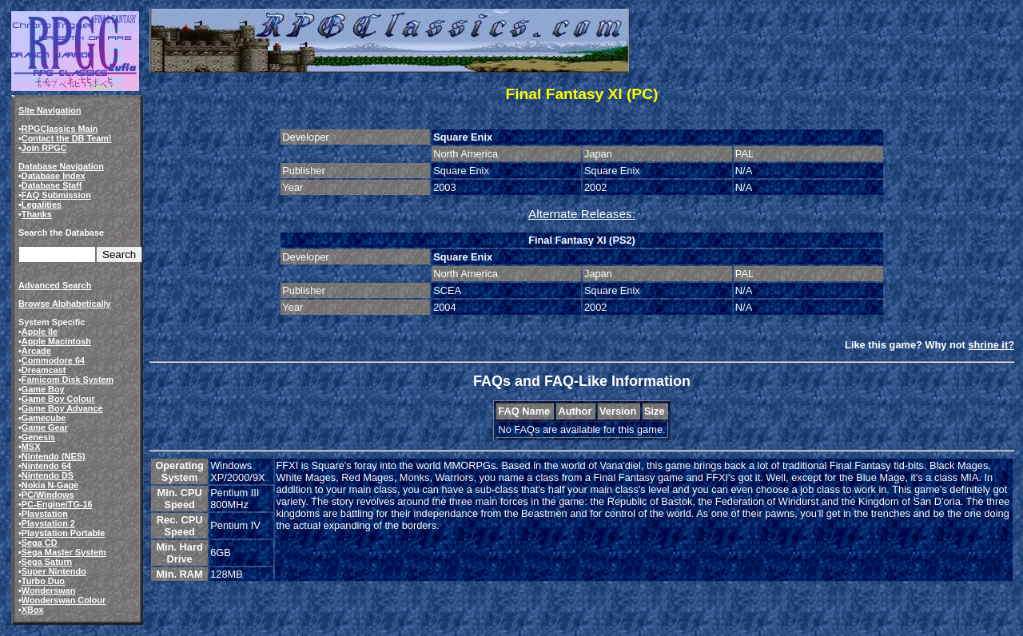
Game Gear (45, 427)
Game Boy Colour (58, 398)
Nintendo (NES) (54, 456)
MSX (31, 446)
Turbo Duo (43, 581)
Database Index (54, 176)
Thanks (37, 214)
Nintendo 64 (46, 466)
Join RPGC (44, 148)
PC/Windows (48, 494)
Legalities (42, 204)
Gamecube (44, 418)
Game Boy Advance (62, 408)
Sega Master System (64, 552)
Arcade (36, 351)
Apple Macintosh (56, 341)
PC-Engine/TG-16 (57, 504)
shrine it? (991, 345)
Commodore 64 (53, 360)
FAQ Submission (56, 195)
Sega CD (40, 542)
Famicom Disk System (67, 379)
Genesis (38, 437)
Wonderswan (48, 590)
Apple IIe (40, 331)
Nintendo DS (48, 475)
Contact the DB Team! (67, 138)
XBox (33, 609)
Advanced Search (54, 285)
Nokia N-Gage (50, 485)
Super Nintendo (54, 571)
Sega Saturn (47, 561)
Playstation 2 (48, 523)
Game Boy (43, 389)
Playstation (45, 514)
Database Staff (52, 185)
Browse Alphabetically (64, 303)
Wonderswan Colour (64, 600)
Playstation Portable (63, 533)
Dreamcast (44, 370)
